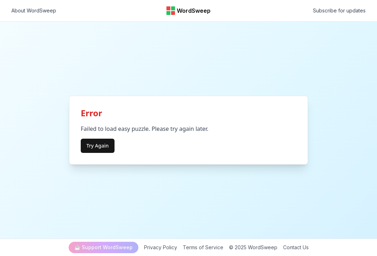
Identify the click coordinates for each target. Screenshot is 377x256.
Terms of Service (203, 247)
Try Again (97, 145)
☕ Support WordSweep (103, 247)
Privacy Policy (160, 247)
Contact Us (296, 247)
